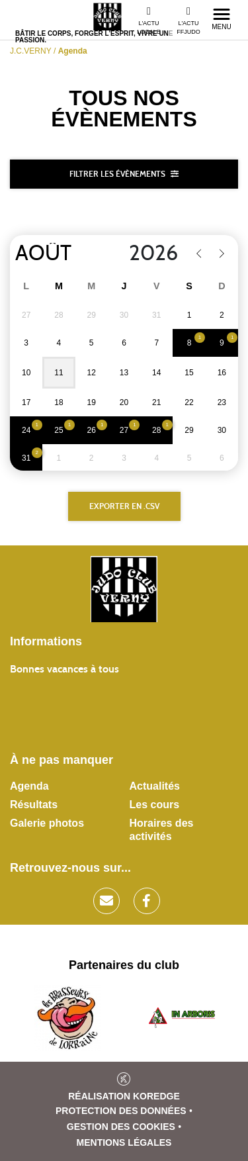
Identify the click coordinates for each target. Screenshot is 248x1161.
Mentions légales (124, 1142)
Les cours (155, 804)
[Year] (145, 253)
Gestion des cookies (121, 1126)
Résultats (34, 804)
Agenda (29, 786)
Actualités (155, 786)
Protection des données (121, 1110)
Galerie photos (47, 823)
